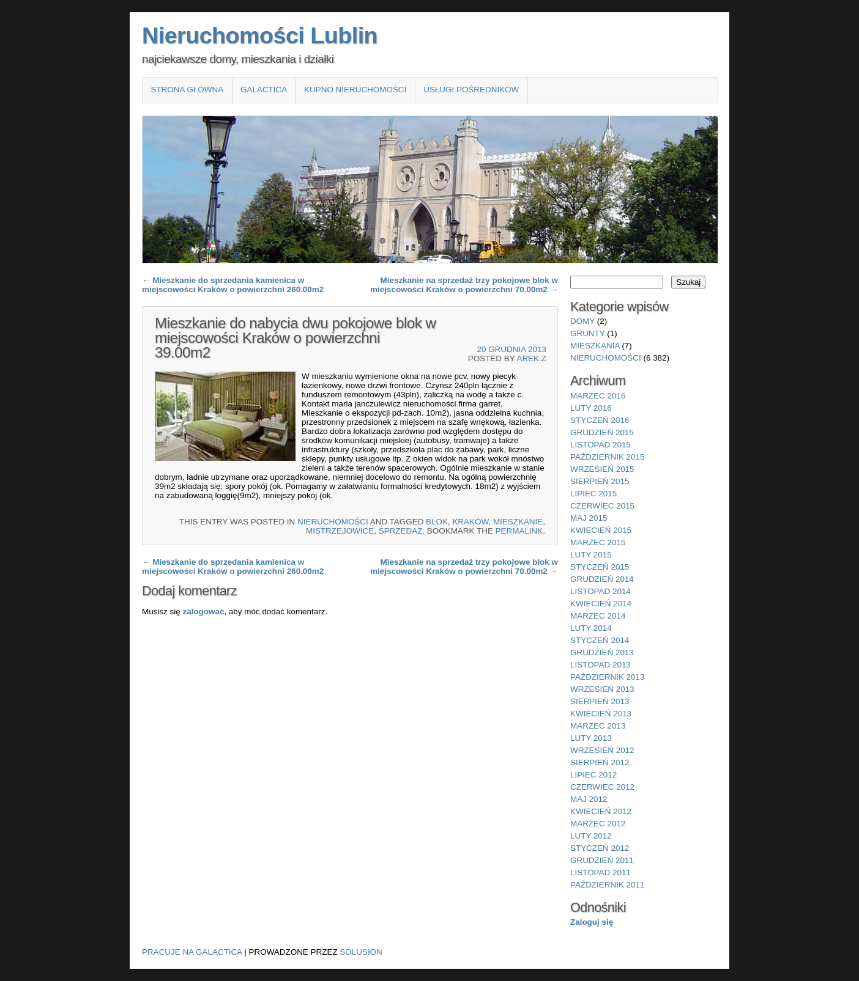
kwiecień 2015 (600, 530)
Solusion (361, 952)
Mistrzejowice (340, 530)
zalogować (203, 611)
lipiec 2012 (593, 774)
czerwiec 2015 (602, 505)
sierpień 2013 (599, 701)
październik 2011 (607, 884)
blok (437, 521)
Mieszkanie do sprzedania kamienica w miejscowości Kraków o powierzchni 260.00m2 (233, 285)
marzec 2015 (597, 542)
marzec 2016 (597, 395)
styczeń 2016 (599, 420)
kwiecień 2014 (600, 603)
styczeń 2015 (599, 566)
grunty (587, 333)
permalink (519, 530)
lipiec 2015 (593, 493)
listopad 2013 (600, 664)
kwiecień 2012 (600, 811)
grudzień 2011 (602, 860)
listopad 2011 (600, 872)
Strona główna (187, 89)
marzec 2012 (597, 823)
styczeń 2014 (599, 640)
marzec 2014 (597, 615)
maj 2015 (589, 518)
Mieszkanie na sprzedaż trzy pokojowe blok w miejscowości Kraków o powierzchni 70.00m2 (464, 285)
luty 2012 (591, 835)
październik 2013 (607, 677)
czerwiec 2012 (602, 787)
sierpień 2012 (599, 762)
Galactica (263, 89)
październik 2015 (607, 456)
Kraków (470, 521)
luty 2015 (591, 554)
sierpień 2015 (599, 481)
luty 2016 (591, 408)
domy (582, 321)
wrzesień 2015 (602, 469)
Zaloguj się (591, 922)
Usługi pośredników (471, 89)
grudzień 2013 (602, 652)
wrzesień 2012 (602, 750)
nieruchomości (332, 521)
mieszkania (595, 345)
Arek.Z (531, 358)
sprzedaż (401, 530)
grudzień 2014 (602, 579)
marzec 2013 (597, 725)
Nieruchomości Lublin (259, 35)
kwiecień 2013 (600, 713)
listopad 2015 (600, 444)
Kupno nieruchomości (355, 89)
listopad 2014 (600, 591)
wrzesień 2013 (602, 689)
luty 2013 (591, 738)
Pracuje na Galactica (192, 952)
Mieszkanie (518, 521)
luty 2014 (591, 628)
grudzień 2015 (602, 432)
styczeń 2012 (599, 848)
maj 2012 (589, 799)
